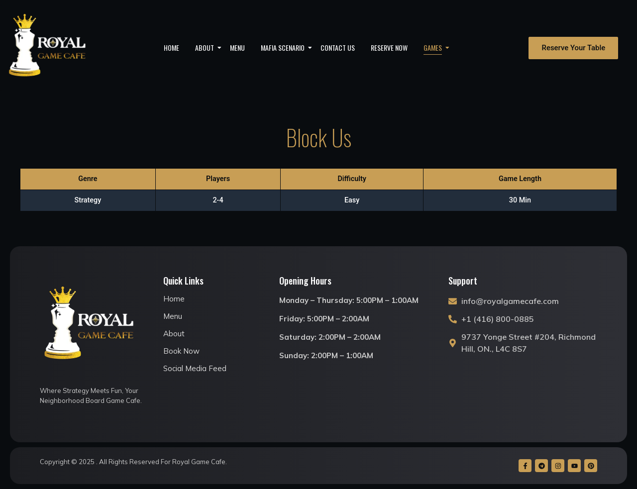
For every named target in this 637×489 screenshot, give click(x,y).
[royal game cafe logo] (48, 48)
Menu (237, 47)
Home (171, 47)
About (207, 47)
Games (436, 47)
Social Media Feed (194, 368)
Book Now (181, 351)
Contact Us (337, 47)
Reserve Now (389, 47)
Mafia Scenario (286, 47)
